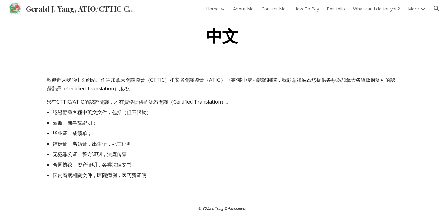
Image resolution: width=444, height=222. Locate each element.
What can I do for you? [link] (376, 9)
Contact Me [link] (273, 9)
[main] (222, 35)
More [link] (413, 9)
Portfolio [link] (336, 9)
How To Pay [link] (306, 9)
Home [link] (212, 9)
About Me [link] (243, 9)
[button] (436, 8)
